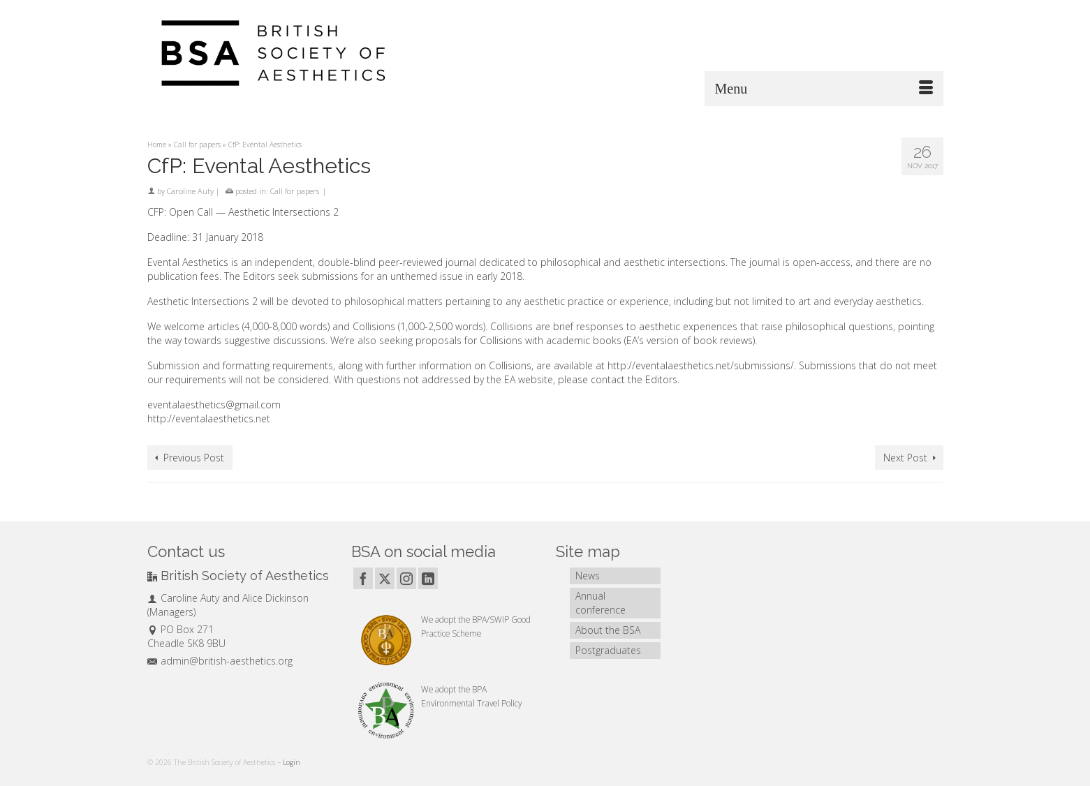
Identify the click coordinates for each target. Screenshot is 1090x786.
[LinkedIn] (428, 578)
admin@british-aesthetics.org (220, 660)
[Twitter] (385, 578)
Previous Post (193, 457)
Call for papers (294, 191)
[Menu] (824, 88)
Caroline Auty (190, 191)
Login (291, 762)
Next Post (905, 457)
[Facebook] (363, 578)
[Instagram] (406, 578)
